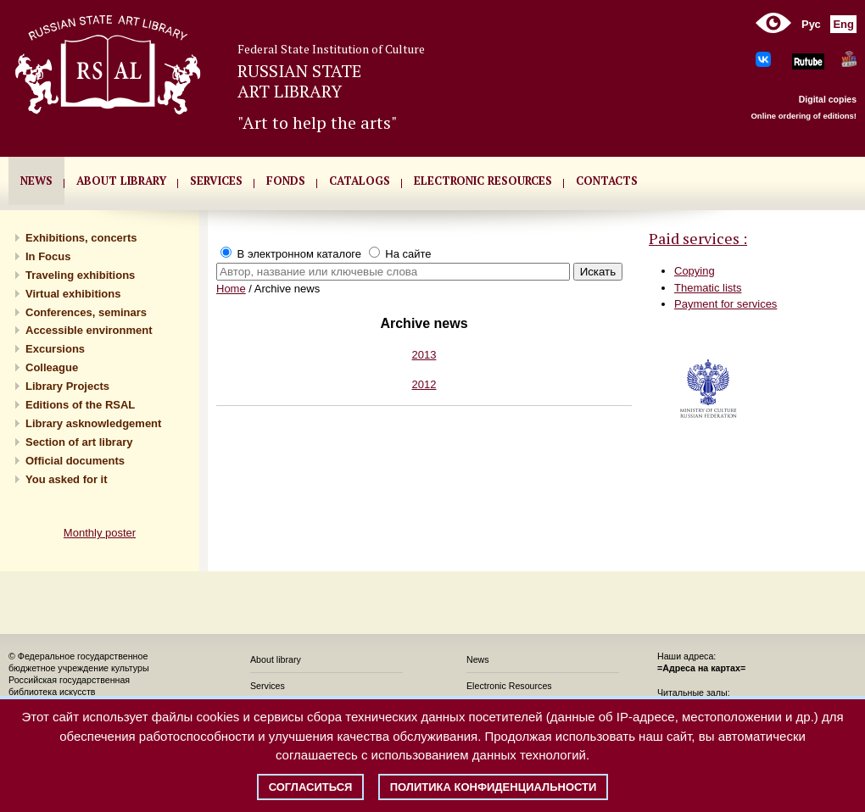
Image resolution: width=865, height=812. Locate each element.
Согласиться (311, 787)
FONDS (285, 180)
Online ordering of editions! (804, 115)
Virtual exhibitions (72, 293)
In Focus (47, 256)
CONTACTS (607, 180)
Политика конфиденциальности (493, 787)
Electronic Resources (509, 686)
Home (231, 288)
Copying (694, 270)
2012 (424, 384)
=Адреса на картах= (701, 668)
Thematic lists (707, 287)
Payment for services (725, 304)
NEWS (36, 180)
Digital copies (828, 99)
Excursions (55, 348)
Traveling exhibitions (80, 275)
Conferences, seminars (86, 312)
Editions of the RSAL (80, 404)
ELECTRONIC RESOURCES (483, 180)
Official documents (75, 460)
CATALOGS (359, 180)
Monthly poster (100, 532)
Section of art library (78, 442)
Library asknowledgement (93, 423)
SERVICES (216, 180)
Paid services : (698, 238)
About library (121, 180)
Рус (811, 24)
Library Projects (67, 386)
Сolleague (51, 367)
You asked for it (66, 479)
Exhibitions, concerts (81, 237)
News (477, 659)
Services (267, 686)
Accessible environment (89, 330)
